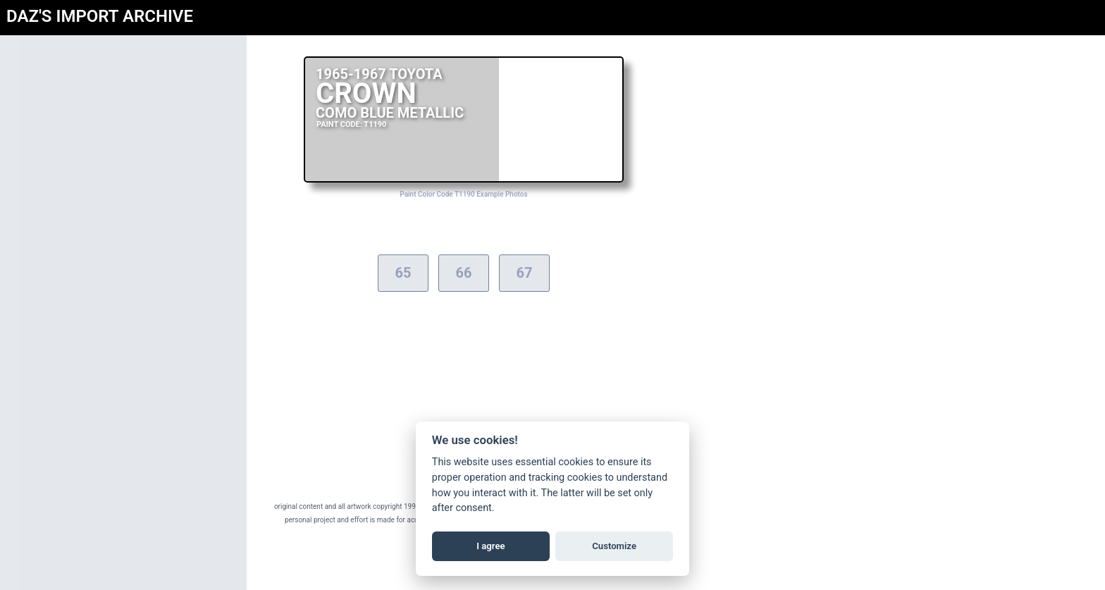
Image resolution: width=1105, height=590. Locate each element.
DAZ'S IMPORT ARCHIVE (99, 16)
